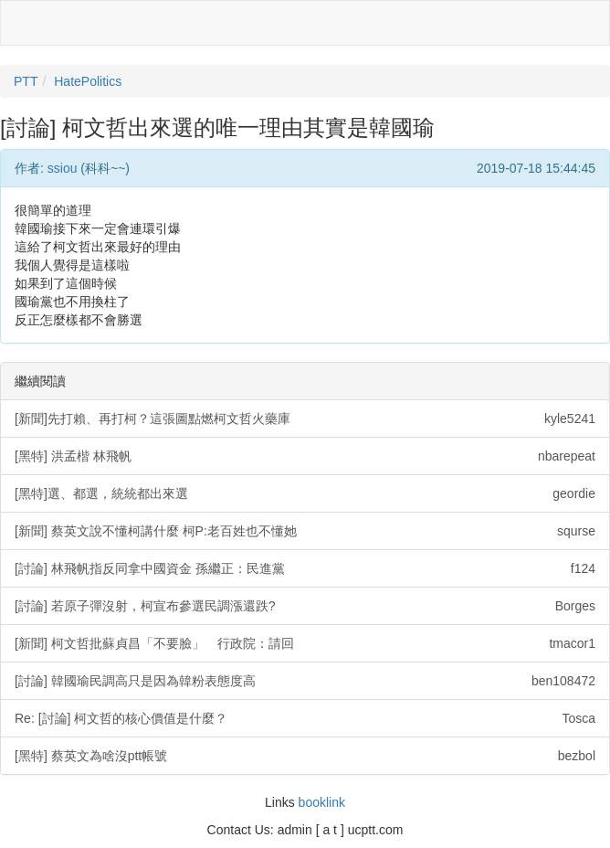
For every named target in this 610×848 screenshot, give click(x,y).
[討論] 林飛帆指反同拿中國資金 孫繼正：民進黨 (305, 568)
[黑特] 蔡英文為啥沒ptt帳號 (305, 756)
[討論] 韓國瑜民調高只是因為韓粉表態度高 (305, 681)
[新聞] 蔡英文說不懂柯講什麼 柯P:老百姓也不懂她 (305, 531)
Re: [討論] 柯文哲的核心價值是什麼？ (305, 718)
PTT (25, 81)
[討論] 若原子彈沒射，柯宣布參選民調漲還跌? (305, 606)
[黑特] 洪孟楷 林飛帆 (305, 456)
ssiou (62, 168)
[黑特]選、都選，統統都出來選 (305, 493)
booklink (322, 802)
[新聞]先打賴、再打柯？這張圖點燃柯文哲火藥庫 (305, 418)
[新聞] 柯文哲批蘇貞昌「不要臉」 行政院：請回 (305, 643)
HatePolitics (87, 81)
